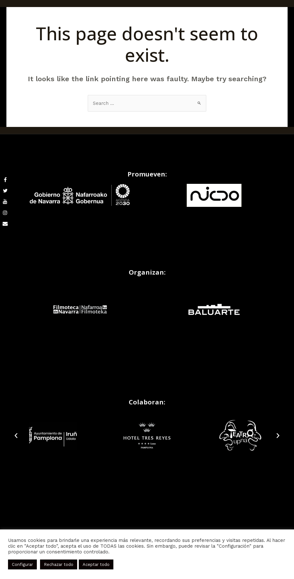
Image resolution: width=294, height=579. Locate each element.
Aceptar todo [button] (96, 564)
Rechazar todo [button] (58, 564)
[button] (16, 436)
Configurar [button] (22, 564)
